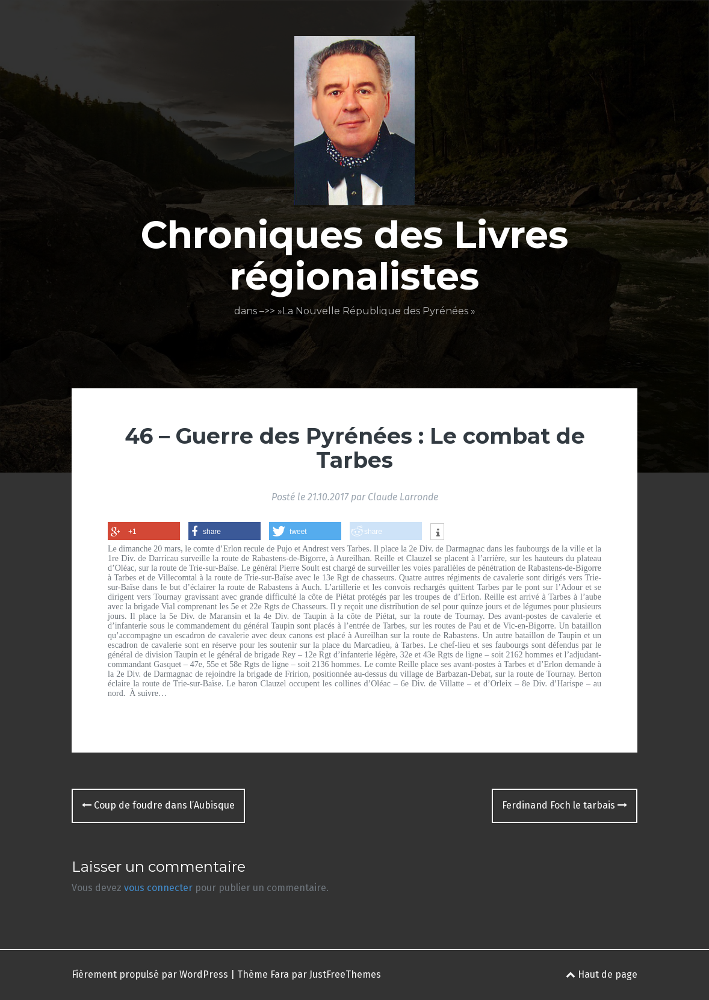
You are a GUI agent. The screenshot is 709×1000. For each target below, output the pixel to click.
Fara (279, 974)
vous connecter (158, 887)
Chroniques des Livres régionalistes (354, 255)
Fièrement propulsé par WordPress (150, 974)
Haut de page (601, 974)
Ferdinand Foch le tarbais (564, 805)
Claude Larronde (403, 497)
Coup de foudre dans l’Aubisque (158, 805)
